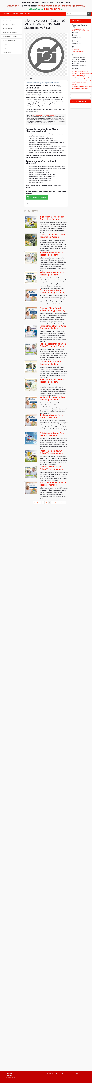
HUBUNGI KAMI (25, 14)
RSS (76, 1074)
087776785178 (52, 9)
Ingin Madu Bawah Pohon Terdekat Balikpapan (44, 115)
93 (46, 502)
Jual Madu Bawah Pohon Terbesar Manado (52, 416)
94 (50, 502)
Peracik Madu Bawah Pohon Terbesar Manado (53, 483)
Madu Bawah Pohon (9, 25)
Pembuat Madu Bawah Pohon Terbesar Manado (51, 467)
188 (61, 502)
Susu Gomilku (7, 52)
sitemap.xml (82, 1074)
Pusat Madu (62, 1074)
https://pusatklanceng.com (80, 71)
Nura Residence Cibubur (10, 36)
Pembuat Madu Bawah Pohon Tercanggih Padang (52, 309)
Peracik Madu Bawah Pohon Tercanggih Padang (53, 327)
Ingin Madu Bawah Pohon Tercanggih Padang (52, 380)
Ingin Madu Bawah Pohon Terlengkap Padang (52, 218)
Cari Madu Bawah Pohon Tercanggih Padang (51, 362)
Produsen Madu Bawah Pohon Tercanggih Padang (52, 291)
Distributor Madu (8, 21)
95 (52, 502)
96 (55, 502)
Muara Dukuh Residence (10, 32)
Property (5, 44)
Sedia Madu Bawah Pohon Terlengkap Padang (52, 235)
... (58, 502)
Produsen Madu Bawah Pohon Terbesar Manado (51, 452)
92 (43, 502)
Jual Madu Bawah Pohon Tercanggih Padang (52, 253)
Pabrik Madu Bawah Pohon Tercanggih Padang (53, 273)
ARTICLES (15, 14)
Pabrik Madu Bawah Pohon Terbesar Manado (53, 434)
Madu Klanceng (7, 28)
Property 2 (6, 48)
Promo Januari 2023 (9, 40)
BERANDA (6, 14)
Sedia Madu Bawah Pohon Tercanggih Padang (52, 398)
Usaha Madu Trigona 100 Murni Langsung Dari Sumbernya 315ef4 (80, 30)
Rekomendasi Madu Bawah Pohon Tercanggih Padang (53, 345)
